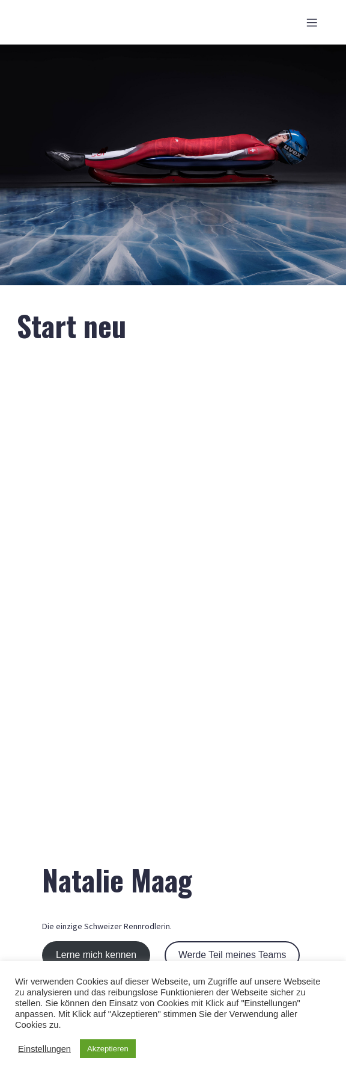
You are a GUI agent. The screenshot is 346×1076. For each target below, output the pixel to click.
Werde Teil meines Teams (232, 955)
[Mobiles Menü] (312, 22)
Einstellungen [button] (44, 1049)
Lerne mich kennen (96, 955)
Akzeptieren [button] (108, 1048)
